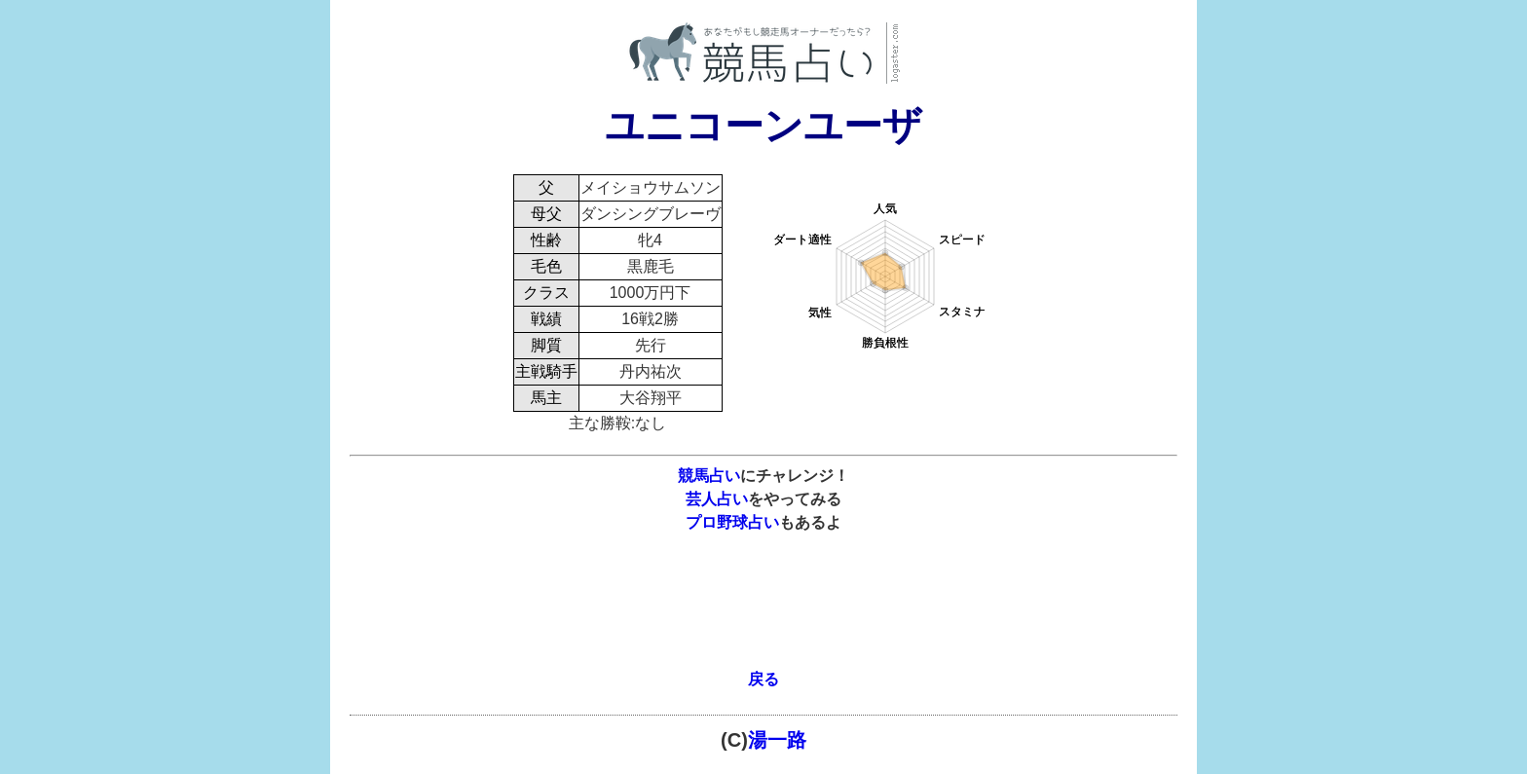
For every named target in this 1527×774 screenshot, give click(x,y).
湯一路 (777, 740)
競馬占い (709, 475)
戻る (763, 679)
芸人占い (717, 499)
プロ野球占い (732, 522)
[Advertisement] (763, 612)
